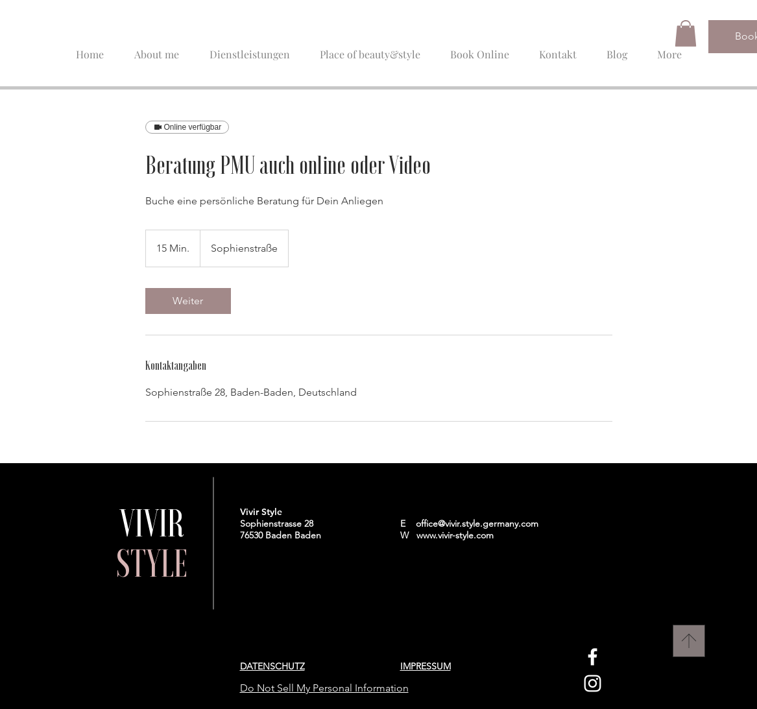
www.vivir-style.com (455, 535)
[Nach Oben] (689, 641)
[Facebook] (592, 656)
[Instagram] (592, 683)
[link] (188, 301)
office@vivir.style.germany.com (477, 523)
